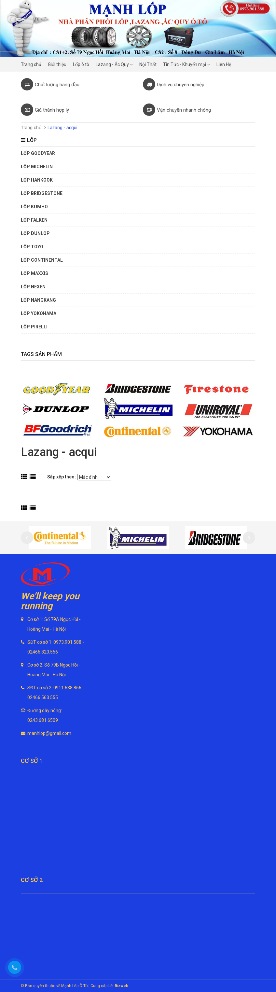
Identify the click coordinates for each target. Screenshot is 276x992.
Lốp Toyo (32, 246)
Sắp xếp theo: (61, 476)
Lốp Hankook (37, 180)
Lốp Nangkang (38, 300)
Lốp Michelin (37, 166)
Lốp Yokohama (38, 313)
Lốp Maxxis (34, 273)
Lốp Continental (42, 260)
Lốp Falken (34, 220)
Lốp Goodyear (38, 153)
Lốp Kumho (34, 206)
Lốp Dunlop (35, 233)
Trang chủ (31, 127)
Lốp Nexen (33, 286)
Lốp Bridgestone (41, 193)
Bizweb (121, 986)
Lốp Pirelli (34, 326)
